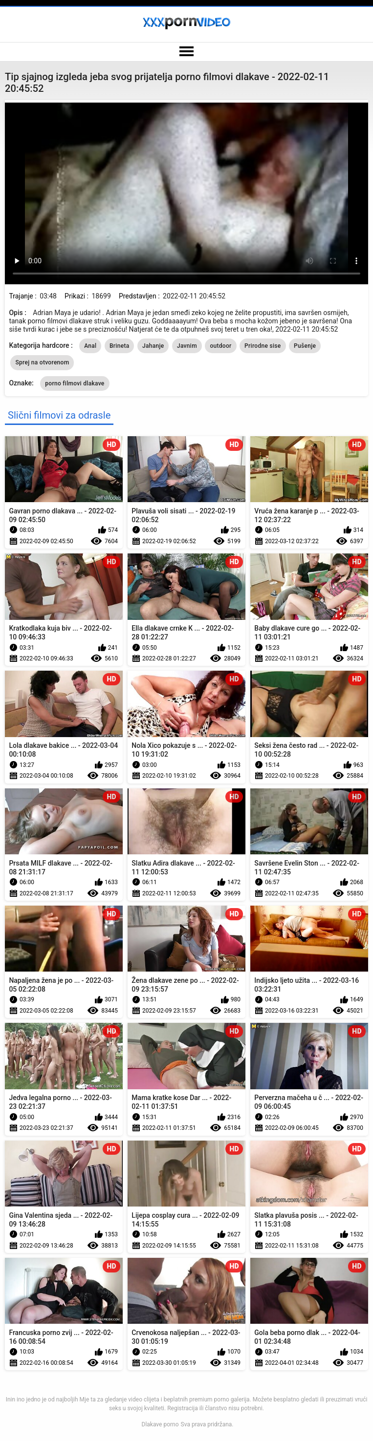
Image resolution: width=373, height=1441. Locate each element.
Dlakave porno (160, 1424)
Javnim (187, 345)
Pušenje (305, 345)
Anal (90, 345)
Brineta (120, 345)
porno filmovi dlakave (74, 383)
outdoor (220, 345)
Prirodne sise (262, 345)
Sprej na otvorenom (42, 362)
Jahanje (153, 345)
